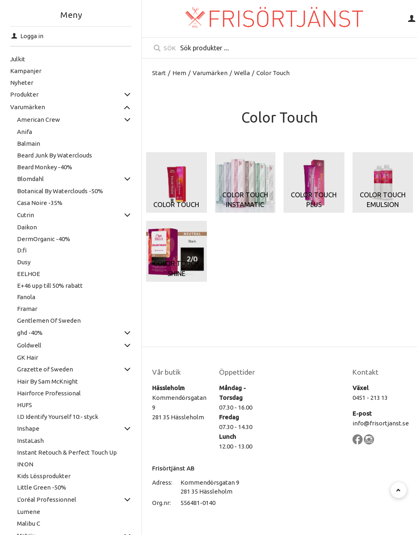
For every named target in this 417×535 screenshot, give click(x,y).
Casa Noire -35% (39, 202)
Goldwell (29, 345)
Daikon (27, 227)
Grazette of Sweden (45, 369)
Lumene (28, 511)
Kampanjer (25, 70)
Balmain (28, 143)
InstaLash (30, 440)
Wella (242, 72)
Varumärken (27, 107)
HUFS (24, 404)
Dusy (23, 262)
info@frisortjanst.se (381, 423)
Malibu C (28, 523)
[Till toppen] (398, 490)
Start (159, 72)
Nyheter (21, 82)
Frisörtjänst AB (173, 468)
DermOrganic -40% (43, 238)
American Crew (38, 119)
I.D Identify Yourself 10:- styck (57, 416)
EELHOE (28, 273)
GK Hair (27, 357)
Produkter (24, 94)
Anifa (24, 131)
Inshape (28, 428)
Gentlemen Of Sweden (49, 320)
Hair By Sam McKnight (47, 381)
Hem (179, 72)
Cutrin (25, 214)
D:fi (22, 250)
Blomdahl (30, 178)
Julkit (17, 59)
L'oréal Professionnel (46, 499)
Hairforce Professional (49, 393)
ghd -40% (30, 332)
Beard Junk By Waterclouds (54, 155)
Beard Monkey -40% (44, 167)
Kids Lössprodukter (44, 475)
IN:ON (25, 464)
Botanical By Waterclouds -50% (60, 191)
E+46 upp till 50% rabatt (50, 285)
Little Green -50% (41, 487)
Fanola (26, 296)
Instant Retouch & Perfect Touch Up (67, 452)
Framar (27, 308)
